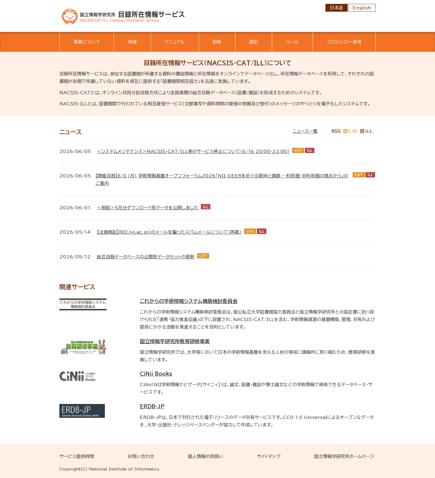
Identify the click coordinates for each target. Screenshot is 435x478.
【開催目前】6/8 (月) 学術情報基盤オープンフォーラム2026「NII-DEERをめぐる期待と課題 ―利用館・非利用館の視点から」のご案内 (221, 179)
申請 (132, 42)
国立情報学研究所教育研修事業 (175, 341)
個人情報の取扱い (205, 456)
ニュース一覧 (305, 131)
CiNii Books (156, 373)
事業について (87, 42)
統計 (253, 42)
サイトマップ (268, 456)
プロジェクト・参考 (344, 42)
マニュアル (175, 42)
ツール (292, 42)
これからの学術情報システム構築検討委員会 (188, 301)
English (362, 8)
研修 (217, 42)
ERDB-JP (152, 406)
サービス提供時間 (76, 456)
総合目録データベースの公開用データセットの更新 (145, 257)
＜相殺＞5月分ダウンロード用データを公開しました (147, 207)
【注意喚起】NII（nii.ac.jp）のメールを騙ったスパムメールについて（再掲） (169, 232)
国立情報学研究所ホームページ (344, 456)
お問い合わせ (141, 456)
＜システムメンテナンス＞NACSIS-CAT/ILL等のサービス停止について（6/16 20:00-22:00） (193, 151)
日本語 (336, 8)
